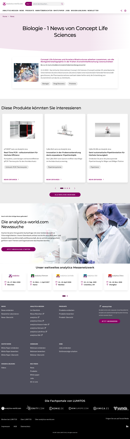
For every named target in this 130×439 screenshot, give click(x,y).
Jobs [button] (67, 10)
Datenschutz (25, 426)
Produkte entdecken (66, 310)
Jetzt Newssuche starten (18, 249)
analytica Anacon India (39, 324)
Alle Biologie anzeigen (65, 195)
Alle (27, 4)
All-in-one (34, 382)
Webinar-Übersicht (37, 355)
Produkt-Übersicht (66, 317)
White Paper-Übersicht (9, 355)
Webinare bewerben (37, 351)
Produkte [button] (29, 10)
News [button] (21, 10)
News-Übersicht (7, 317)
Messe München (37, 314)
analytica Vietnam (38, 328)
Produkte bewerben (66, 314)
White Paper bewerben (9, 351)
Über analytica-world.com (44, 419)
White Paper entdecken (10, 348)
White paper (34, 375)
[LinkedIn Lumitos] (127, 426)
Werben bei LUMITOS (9, 419)
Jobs (32, 378)
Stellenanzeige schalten (68, 351)
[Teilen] (121, 11)
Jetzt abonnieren (109, 321)
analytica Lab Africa (38, 331)
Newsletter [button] (93, 10)
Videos (3, 368)
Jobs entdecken (65, 348)
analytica (34, 317)
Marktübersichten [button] (43, 10)
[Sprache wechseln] (125, 11)
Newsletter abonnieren (10, 314)
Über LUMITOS (26, 419)
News (32, 368)
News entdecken (7, 310)
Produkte (33, 371)
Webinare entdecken (37, 348)
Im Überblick (35, 310)
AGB (15, 426)
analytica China (37, 321)
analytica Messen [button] (10, 10)
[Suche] (62, 4)
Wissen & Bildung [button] (78, 10)
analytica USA (36, 335)
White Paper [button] (58, 10)
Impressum (5, 426)
